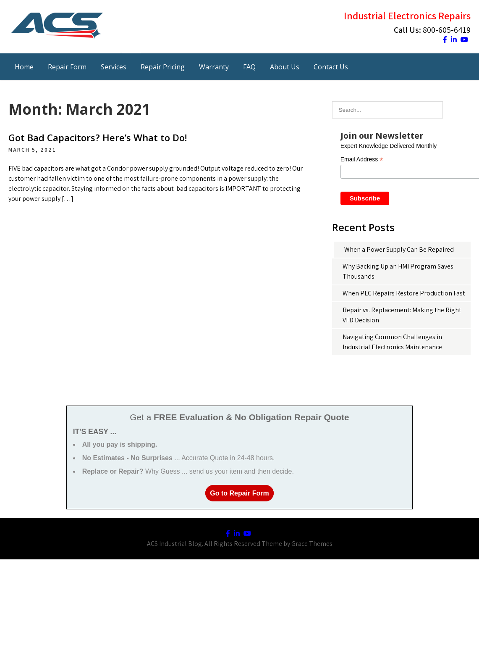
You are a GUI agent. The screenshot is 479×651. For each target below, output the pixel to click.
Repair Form (67, 66)
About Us (284, 66)
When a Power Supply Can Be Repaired (399, 249)
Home (24, 66)
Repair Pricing (163, 66)
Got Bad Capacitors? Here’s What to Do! (97, 137)
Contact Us (331, 66)
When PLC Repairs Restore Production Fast (404, 293)
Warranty (214, 66)
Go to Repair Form (239, 493)
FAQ (249, 66)
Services (113, 66)
